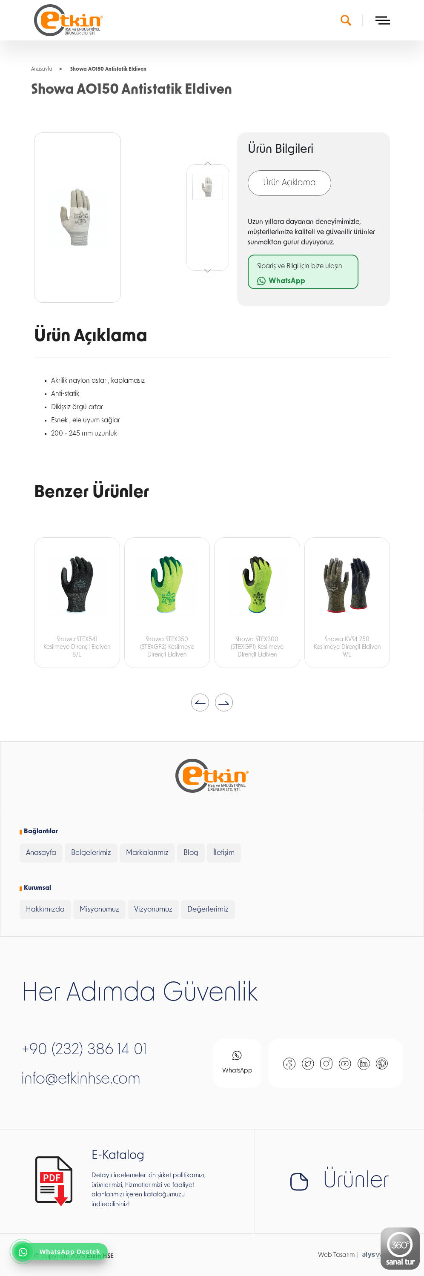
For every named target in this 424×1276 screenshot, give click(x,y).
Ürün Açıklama (289, 183)
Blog (190, 853)
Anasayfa (41, 69)
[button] (200, 702)
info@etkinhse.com (80, 1079)
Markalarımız (147, 853)
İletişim (224, 853)
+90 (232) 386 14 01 (84, 1050)
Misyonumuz (99, 909)
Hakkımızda (45, 909)
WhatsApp (237, 1062)
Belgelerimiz (91, 853)
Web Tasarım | (338, 1255)
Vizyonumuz (153, 909)
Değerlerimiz (208, 909)
